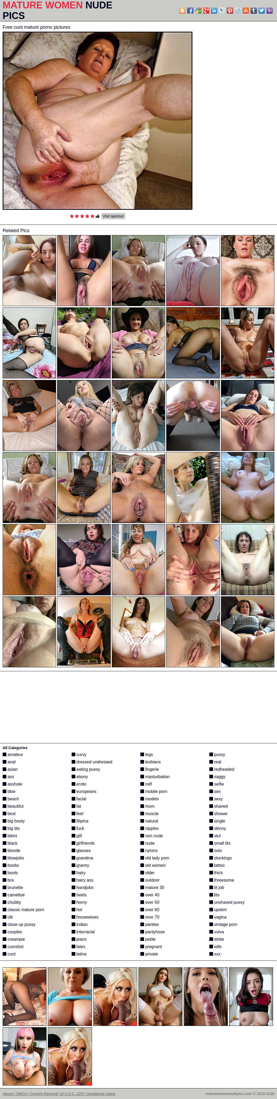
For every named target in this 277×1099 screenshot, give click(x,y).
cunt (9, 954)
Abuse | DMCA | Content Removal (30, 1094)
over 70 (149, 917)
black (10, 843)
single (217, 821)
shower (218, 813)
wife (215, 946)
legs (146, 754)
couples (12, 932)
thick (216, 872)
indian (80, 924)
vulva (216, 932)
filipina (80, 821)
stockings (220, 858)
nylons (149, 850)
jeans (79, 939)
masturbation (155, 776)
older (147, 872)
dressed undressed (92, 762)
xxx (214, 954)
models (149, 799)
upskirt (218, 909)
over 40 (149, 895)
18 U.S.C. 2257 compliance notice (87, 1094)
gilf (77, 836)
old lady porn (154, 858)
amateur (13, 754)
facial (79, 799)
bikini (10, 836)
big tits (11, 828)
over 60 (149, 909)
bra (8, 880)
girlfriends (83, 843)
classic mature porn (23, 909)
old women (153, 865)
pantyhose (152, 932)
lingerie (149, 769)
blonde (11, 850)
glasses (81, 850)
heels (79, 895)
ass (8, 776)
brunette (13, 887)
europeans (84, 791)
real (215, 762)
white (216, 939)
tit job (216, 887)
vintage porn (223, 924)
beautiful (13, 806)
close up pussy (19, 924)
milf (146, 784)
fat (76, 806)
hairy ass (82, 880)
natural (149, 821)
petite (148, 939)
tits (214, 895)
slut (215, 836)
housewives (85, 917)
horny (79, 902)
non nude (151, 836)
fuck (78, 828)
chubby (12, 902)
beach (11, 799)
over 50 (149, 902)
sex (215, 791)
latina (79, 954)
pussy (217, 754)
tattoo (217, 865)
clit (8, 917)
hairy (79, 872)
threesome (221, 880)
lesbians (150, 762)
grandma (82, 858)
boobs (11, 865)
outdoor (150, 880)
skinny (217, 828)
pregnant (151, 946)
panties (149, 924)
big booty (14, 821)
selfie (216, 784)
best (9, 813)
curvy (79, 754)
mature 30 (152, 887)
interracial (83, 932)
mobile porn (153, 791)
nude (147, 843)
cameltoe (14, 895)
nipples (149, 828)
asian (10, 769)
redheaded (221, 769)
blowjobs (13, 858)
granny (80, 865)
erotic (79, 784)
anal (9, 762)
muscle (149, 813)
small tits (220, 843)
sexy (216, 799)
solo (215, 850)
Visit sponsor (113, 216)
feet (78, 813)
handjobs (83, 887)
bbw (9, 791)
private (149, 954)
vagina (218, 917)
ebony (80, 776)
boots (10, 872)
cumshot (13, 946)
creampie (14, 939)
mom (147, 806)
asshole (12, 784)
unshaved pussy (227, 902)
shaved (218, 806)
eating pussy (86, 769)
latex (78, 946)
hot (77, 909)
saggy (217, 776)
